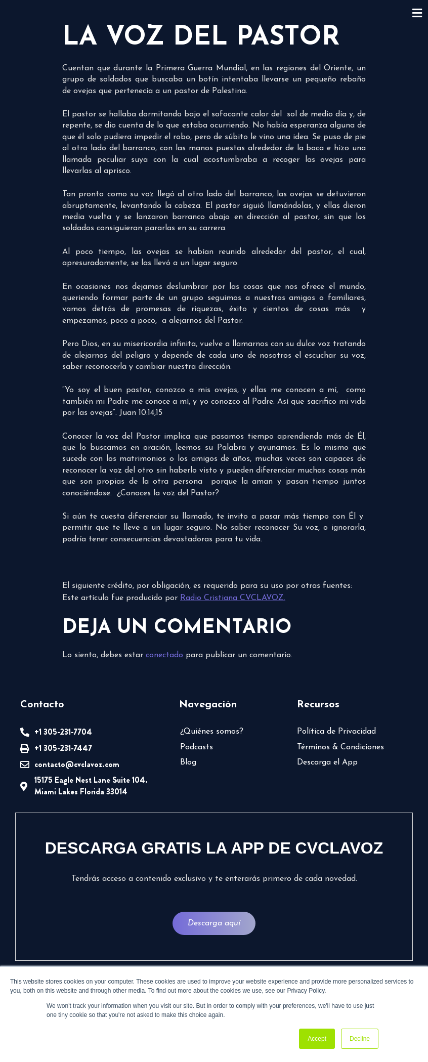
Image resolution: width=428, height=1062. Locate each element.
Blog (188, 762)
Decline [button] (360, 1038)
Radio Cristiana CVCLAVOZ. (232, 598)
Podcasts (196, 747)
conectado (164, 655)
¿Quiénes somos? (211, 732)
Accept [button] (317, 1038)
